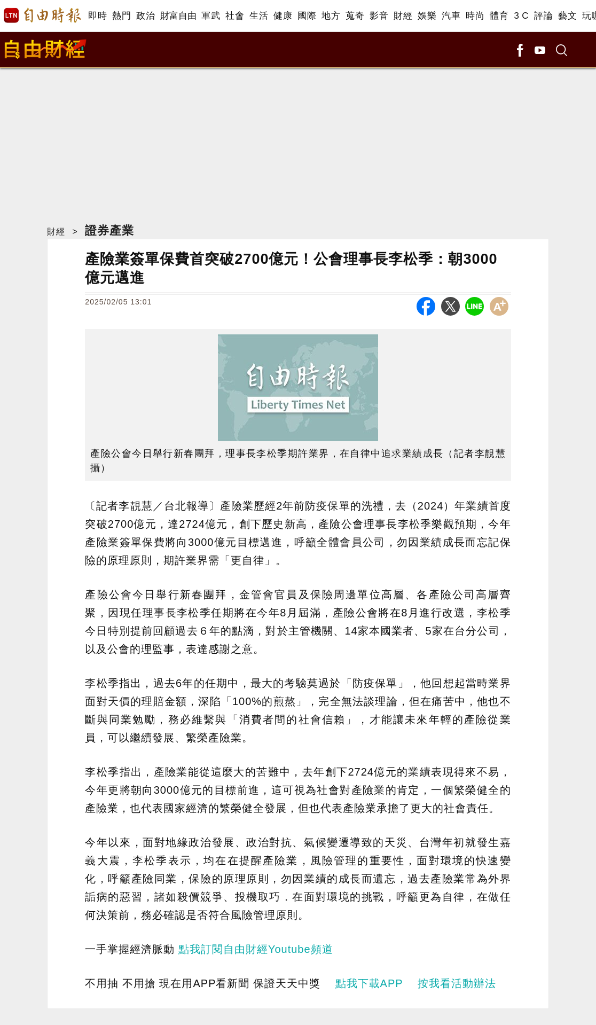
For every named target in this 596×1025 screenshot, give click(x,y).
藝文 (567, 16)
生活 (258, 16)
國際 (306, 16)
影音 (379, 16)
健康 (282, 16)
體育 (499, 16)
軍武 (210, 16)
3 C (521, 16)
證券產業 (109, 230)
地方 (330, 16)
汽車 (451, 16)
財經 (403, 16)
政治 (145, 16)
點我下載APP (369, 983)
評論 (543, 16)
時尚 (475, 16)
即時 (97, 16)
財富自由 (178, 16)
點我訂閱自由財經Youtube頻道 (255, 949)
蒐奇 (355, 16)
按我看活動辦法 (457, 983)
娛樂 (427, 16)
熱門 (121, 16)
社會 (234, 16)
